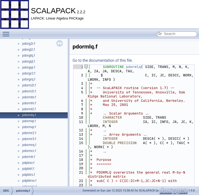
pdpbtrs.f (28, 175)
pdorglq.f (28, 55)
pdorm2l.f (29, 85)
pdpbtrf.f (28, 169)
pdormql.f (29, 121)
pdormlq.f (29, 115)
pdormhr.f (29, 103)
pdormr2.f (29, 133)
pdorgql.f (28, 61)
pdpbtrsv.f (29, 181)
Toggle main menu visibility (7, 31)
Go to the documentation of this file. (103, 60)
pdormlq (133, 66)
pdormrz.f (29, 151)
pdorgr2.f (28, 73)
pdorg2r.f (28, 44)
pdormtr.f (28, 157)
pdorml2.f (29, 109)
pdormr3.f (29, 139)
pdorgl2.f (28, 49)
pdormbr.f (29, 97)
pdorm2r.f (29, 91)
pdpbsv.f (28, 163)
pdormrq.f (29, 145)
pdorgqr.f (28, 67)
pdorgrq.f (28, 79)
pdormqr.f (29, 127)
